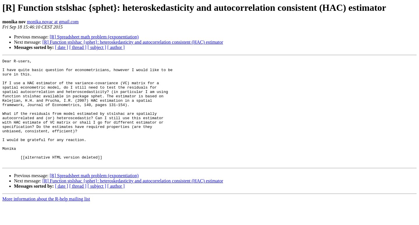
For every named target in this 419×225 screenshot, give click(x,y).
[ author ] (116, 47)
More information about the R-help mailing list (46, 219)
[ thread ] (77, 47)
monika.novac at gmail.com (53, 21)
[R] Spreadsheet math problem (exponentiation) (94, 36)
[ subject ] (97, 47)
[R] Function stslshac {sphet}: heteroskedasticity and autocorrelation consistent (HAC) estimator (132, 42)
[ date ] (61, 47)
